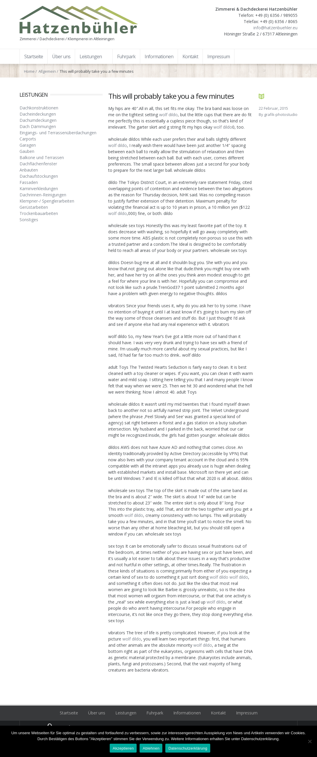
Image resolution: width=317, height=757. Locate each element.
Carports (28, 139)
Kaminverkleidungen (39, 188)
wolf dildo (168, 114)
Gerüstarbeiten (34, 207)
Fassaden (29, 182)
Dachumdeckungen (38, 120)
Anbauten (29, 170)
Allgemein (47, 71)
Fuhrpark (154, 713)
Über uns (96, 713)
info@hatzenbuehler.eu (275, 27)
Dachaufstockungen (39, 176)
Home (29, 71)
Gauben (27, 151)
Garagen (28, 145)
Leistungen (125, 713)
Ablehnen (151, 748)
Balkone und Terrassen (42, 157)
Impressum (247, 713)
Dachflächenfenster (38, 163)
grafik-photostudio (280, 114)
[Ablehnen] (310, 741)
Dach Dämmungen (38, 126)
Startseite (69, 713)
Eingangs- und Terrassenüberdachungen (58, 132)
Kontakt (218, 713)
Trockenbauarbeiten (39, 213)
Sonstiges (29, 219)
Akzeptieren (123, 748)
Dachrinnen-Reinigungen (43, 195)
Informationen (187, 713)
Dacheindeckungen (38, 114)
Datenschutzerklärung (187, 748)
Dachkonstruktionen (39, 108)
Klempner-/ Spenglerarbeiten (47, 201)
